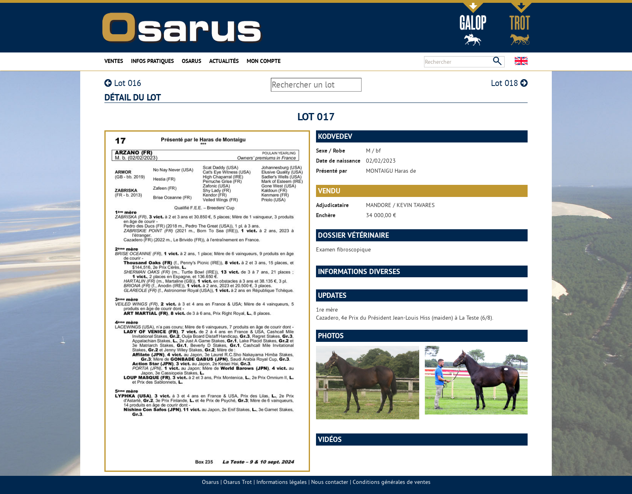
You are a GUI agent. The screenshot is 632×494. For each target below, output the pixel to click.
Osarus (191, 61)
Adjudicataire (332, 205)
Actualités (224, 61)
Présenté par (331, 170)
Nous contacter (329, 482)
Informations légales (281, 482)
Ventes (113, 61)
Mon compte (264, 61)
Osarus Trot (237, 482)
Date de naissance (338, 160)
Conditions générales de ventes (391, 482)
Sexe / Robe (330, 150)
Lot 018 (509, 82)
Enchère (325, 215)
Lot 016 (122, 82)
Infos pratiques (152, 61)
